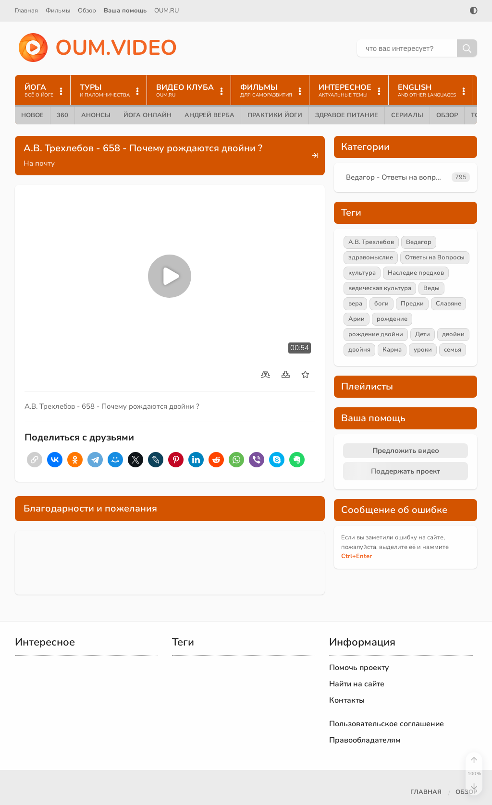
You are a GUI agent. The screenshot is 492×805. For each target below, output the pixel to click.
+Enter (356, 556)
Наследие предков (416, 272)
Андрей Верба (209, 115)
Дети (422, 334)
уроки (423, 349)
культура (362, 272)
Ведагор (418, 242)
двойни (453, 334)
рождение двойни (375, 334)
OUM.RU (166, 10)
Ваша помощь (125, 10)
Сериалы (407, 115)
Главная (26, 10)
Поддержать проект (405, 471)
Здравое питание (346, 115)
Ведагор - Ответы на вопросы (397, 177)
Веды (431, 288)
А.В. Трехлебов (371, 242)
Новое (32, 115)
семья (452, 349)
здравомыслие (370, 257)
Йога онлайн (147, 115)
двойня (359, 349)
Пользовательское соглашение (386, 724)
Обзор (87, 10)
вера (355, 303)
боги (381, 303)
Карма (392, 349)
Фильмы (58, 10)
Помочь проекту (359, 667)
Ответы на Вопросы (435, 257)
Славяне (448, 303)
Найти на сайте (356, 684)
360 (62, 115)
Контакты (347, 700)
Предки (412, 303)
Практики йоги (274, 115)
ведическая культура (379, 288)
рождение (392, 319)
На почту (39, 163)
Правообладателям (365, 740)
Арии (356, 319)
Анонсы (96, 115)
